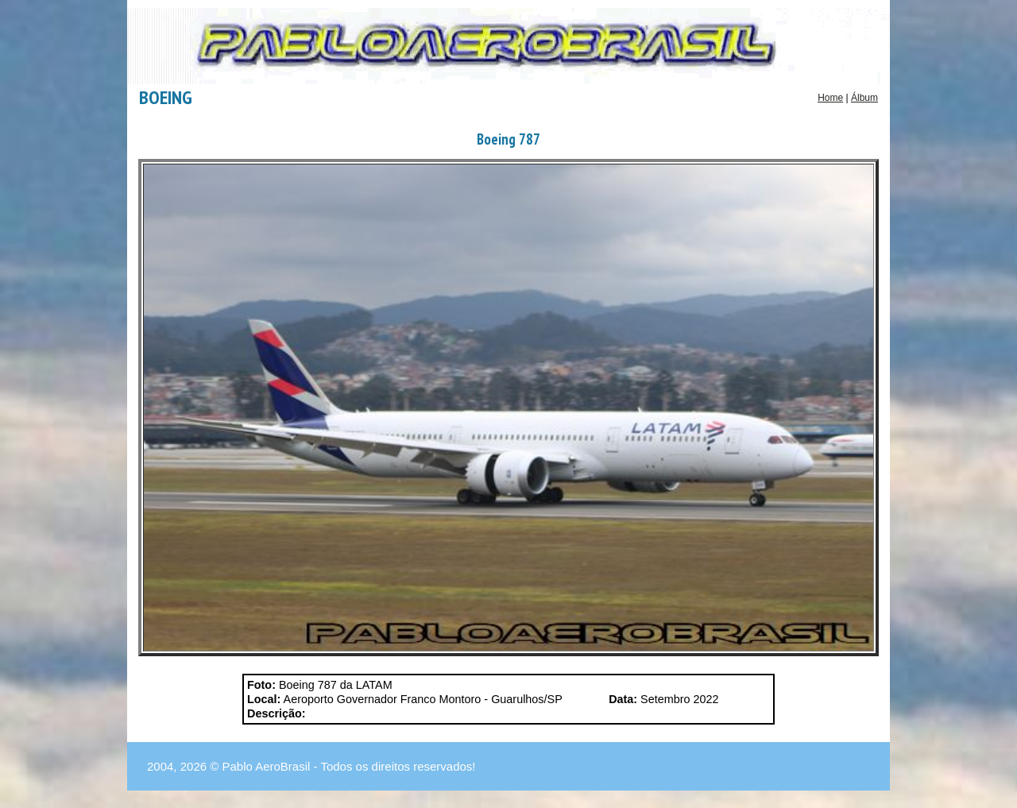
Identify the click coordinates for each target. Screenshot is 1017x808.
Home (830, 97)
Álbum (864, 97)
